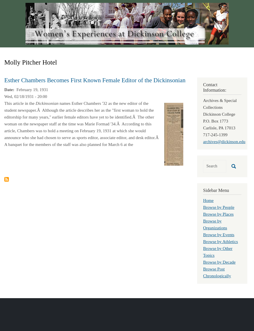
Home (208, 200)
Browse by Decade (219, 262)
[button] (173, 133)
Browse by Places (218, 214)
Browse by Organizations (215, 224)
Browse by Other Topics (217, 252)
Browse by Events (218, 234)
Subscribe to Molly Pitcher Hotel (6, 179)
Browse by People (218, 207)
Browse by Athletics (220, 241)
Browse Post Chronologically (217, 272)
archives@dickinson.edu (224, 141)
